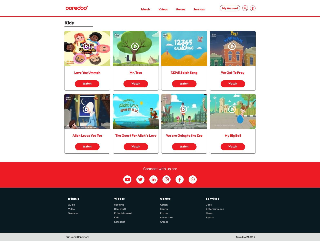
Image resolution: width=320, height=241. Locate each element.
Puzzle (164, 213)
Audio (71, 204)
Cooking (119, 204)
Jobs (209, 204)
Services (199, 9)
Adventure (166, 217)
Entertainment (123, 213)
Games (180, 9)
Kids (116, 217)
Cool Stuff (120, 209)
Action (164, 204)
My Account (230, 8)
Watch (87, 83)
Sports (164, 209)
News (209, 213)
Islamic (145, 9)
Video (71, 209)
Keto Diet (119, 221)
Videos (163, 9)
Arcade (164, 221)
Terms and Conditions (76, 237)
